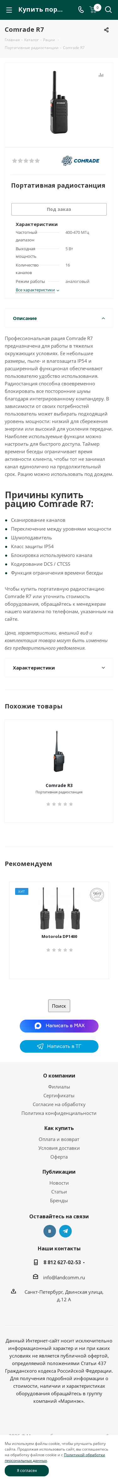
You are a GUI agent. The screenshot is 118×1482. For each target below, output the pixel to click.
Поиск (59, 1006)
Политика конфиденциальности (59, 1113)
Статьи (59, 1191)
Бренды (59, 1200)
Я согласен (27, 1470)
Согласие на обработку (59, 1104)
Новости (59, 1183)
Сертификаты (59, 1095)
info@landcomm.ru (64, 1277)
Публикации (59, 1171)
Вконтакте (49, 1231)
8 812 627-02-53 (62, 1262)
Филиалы (59, 1086)
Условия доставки (59, 1148)
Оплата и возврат (59, 1139)
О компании (59, 1075)
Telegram (65, 1231)
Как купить (59, 1128)
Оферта (59, 1157)
